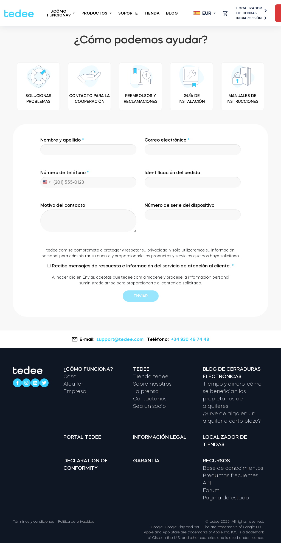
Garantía (146, 460)
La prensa (146, 391)
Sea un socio (149, 406)
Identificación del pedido (193, 179)
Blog (172, 13)
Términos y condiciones (33, 521)
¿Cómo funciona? (61, 13)
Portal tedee (82, 437)
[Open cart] (225, 13)
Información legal (159, 437)
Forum (211, 490)
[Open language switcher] (204, 13)
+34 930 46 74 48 (190, 339)
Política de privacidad (76, 521)
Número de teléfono (88, 179)
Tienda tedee (150, 376)
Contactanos (150, 398)
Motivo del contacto (88, 217)
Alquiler (73, 383)
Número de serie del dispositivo (193, 211)
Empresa (74, 391)
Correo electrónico (193, 146)
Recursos (216, 460)
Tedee (141, 369)
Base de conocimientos (233, 468)
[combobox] (46, 182)
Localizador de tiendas (251, 11)
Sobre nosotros (152, 383)
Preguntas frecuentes (230, 475)
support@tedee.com (121, 339)
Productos (97, 13)
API (207, 482)
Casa (70, 376)
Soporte (128, 13)
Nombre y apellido (88, 146)
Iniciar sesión (251, 18)
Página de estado (226, 497)
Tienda (151, 13)
